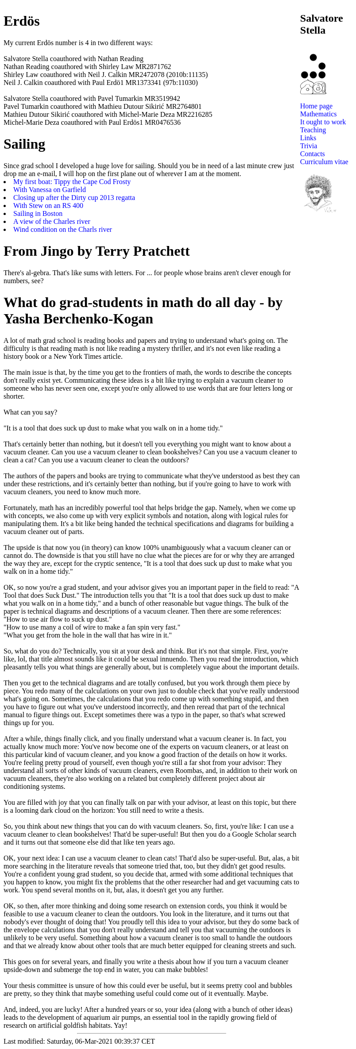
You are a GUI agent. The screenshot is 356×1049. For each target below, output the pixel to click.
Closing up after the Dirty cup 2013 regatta (74, 197)
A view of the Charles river (51, 221)
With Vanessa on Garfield (49, 189)
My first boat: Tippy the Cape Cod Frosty (72, 181)
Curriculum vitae (324, 161)
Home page (316, 106)
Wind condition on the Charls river (62, 229)
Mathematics (318, 114)
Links (308, 138)
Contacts (312, 154)
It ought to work (323, 122)
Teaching (313, 130)
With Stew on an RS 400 (48, 205)
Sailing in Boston (37, 213)
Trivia (308, 146)
